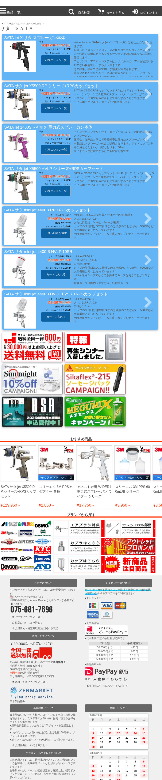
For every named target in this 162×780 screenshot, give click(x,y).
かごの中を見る (24, 762)
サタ (41, 42)
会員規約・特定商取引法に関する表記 (36, 585)
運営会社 (129, 773)
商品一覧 (10, 12)
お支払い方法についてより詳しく (109, 643)
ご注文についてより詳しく (30, 574)
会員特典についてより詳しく (31, 702)
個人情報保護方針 (65, 773)
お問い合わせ (97, 773)
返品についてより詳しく (29, 580)
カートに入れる (56, 274)
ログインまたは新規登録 (29, 756)
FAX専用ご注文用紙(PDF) (28, 554)
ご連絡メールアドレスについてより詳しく (39, 740)
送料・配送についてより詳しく (32, 639)
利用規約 (32, 773)
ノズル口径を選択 (56, 233)
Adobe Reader (38, 557)
